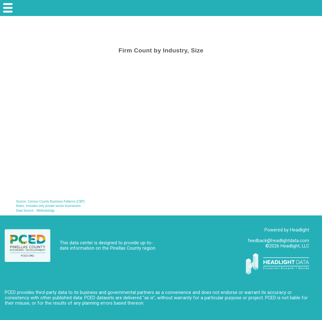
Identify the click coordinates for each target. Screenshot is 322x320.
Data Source (25, 210)
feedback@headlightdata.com (278, 240)
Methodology (45, 210)
